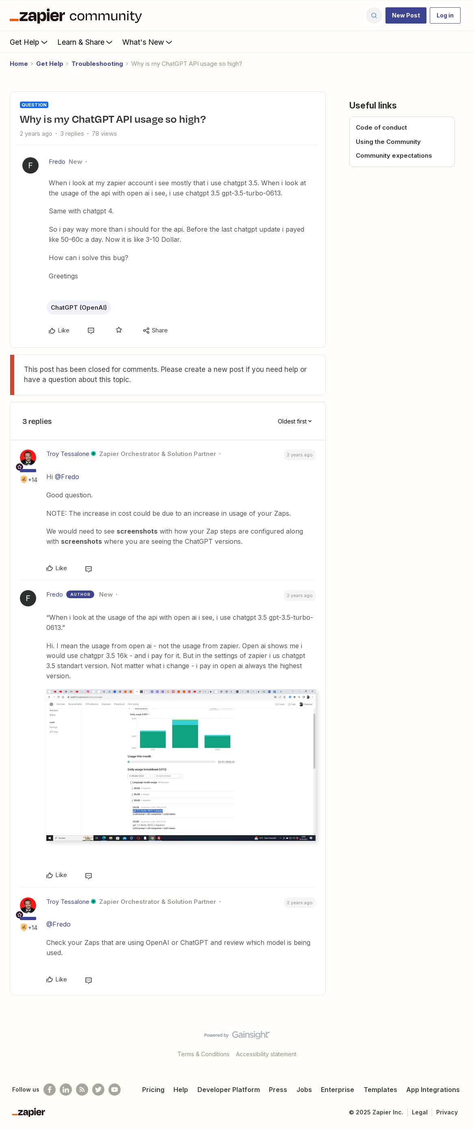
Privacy (447, 1112)
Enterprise (337, 1090)
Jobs (304, 1090)
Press (278, 1090)
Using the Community (388, 141)
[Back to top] (458, 1042)
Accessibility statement (266, 1054)
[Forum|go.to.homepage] (78, 15)
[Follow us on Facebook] (49, 1089)
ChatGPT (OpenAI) (79, 307)
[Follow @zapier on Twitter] (98, 1089)
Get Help (29, 42)
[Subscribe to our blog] (82, 1089)
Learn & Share (85, 42)
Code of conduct (381, 127)
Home (19, 63)
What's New (148, 42)
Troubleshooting (97, 63)
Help (180, 1090)
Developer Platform (228, 1090)
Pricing (153, 1090)
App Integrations (433, 1090)
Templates (380, 1090)
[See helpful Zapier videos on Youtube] (114, 1089)
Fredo (57, 161)
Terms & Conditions (203, 1054)
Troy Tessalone (67, 454)
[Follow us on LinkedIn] (66, 1089)
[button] (405, 15)
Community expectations (394, 155)
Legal (420, 1112)
